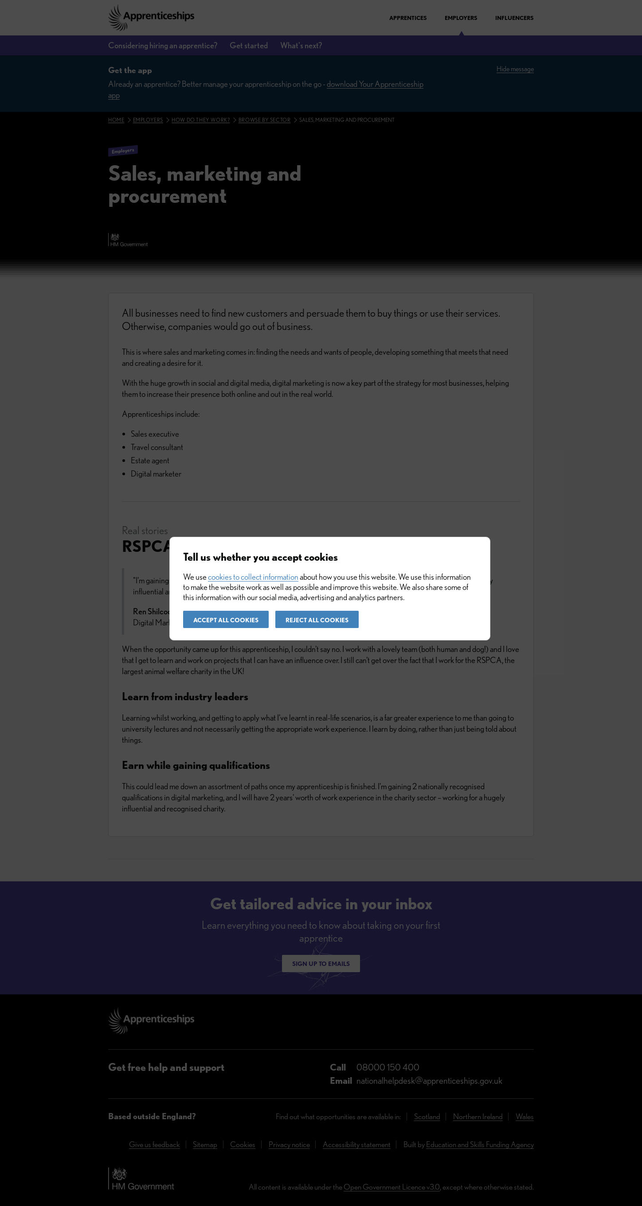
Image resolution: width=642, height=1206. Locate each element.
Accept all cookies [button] (225, 620)
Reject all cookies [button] (317, 620)
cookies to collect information (253, 577)
